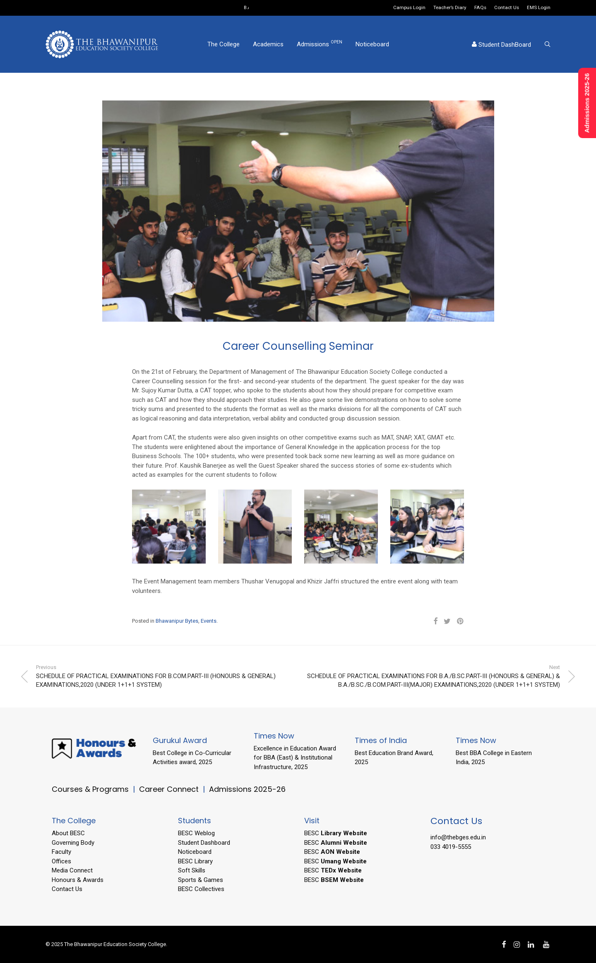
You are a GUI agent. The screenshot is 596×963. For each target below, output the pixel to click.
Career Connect (170, 789)
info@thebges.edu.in (458, 837)
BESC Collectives (201, 889)
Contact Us (506, 7)
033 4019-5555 (450, 847)
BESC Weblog (196, 833)
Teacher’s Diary (449, 7)
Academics (268, 44)
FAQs (480, 7)
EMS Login (538, 7)
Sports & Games (200, 880)
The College (223, 44)
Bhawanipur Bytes (177, 621)
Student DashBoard (501, 44)
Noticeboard (372, 44)
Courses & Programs (90, 789)
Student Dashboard (204, 842)
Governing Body (73, 842)
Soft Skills (191, 870)
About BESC (68, 833)
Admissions (319, 44)
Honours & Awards (77, 880)
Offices (61, 861)
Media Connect (72, 870)
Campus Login (409, 7)
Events (208, 621)
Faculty (61, 851)
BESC (335, 833)
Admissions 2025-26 (247, 789)
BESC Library (195, 861)
